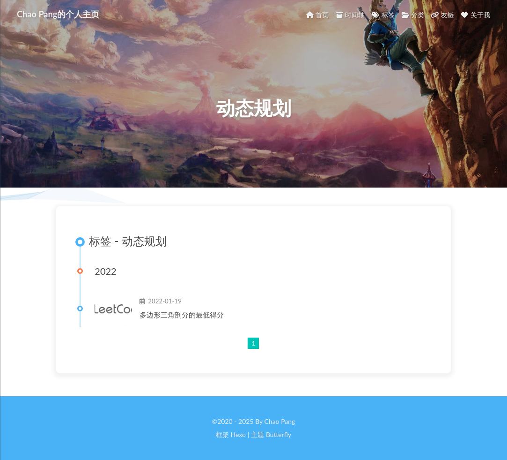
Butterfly (278, 435)
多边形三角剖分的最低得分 (182, 315)
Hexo (237, 435)
